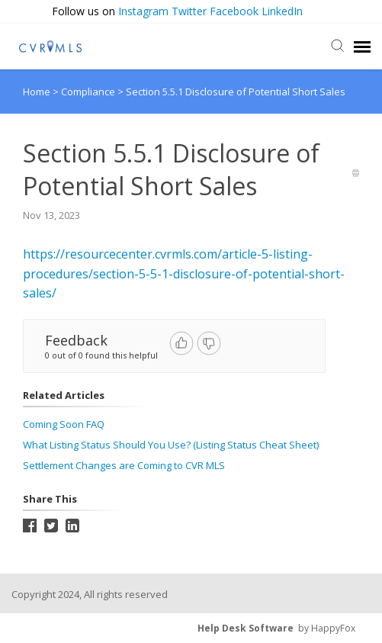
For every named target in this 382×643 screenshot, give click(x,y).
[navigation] (362, 46)
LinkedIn (282, 11)
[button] (364, 12)
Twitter (189, 11)
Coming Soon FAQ (63, 424)
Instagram (143, 11)
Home (36, 91)
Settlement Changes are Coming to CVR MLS (124, 465)
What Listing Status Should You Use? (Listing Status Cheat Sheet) (171, 445)
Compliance (89, 91)
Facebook (234, 11)
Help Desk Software (245, 628)
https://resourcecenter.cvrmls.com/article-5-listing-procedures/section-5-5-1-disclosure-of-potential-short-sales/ (184, 273)
